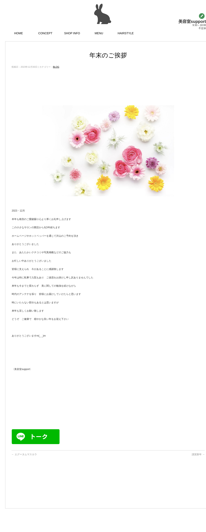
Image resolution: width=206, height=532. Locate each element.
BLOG (56, 67)
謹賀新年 (198, 454)
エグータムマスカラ (24, 454)
